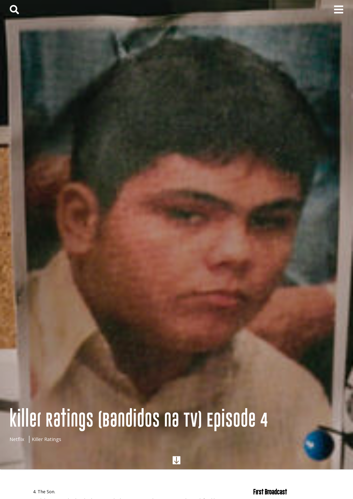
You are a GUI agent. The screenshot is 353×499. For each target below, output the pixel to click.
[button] (338, 9)
